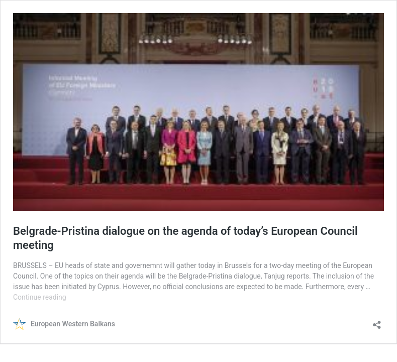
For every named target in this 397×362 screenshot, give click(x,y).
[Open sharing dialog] (377, 321)
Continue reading (39, 297)
